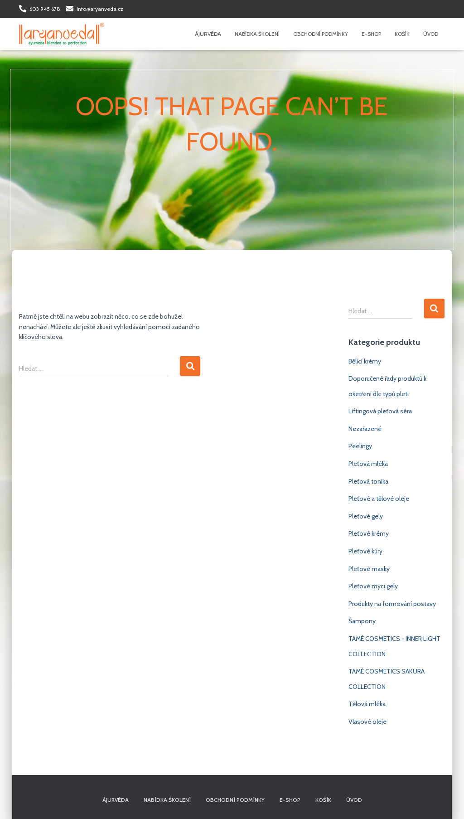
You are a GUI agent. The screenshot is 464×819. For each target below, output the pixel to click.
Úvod (430, 33)
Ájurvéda (208, 33)
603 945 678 (44, 8)
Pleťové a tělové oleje (378, 498)
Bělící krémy (364, 361)
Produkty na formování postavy (392, 604)
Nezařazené (365, 429)
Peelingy (360, 446)
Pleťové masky (369, 569)
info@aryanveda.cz (100, 8)
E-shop (371, 33)
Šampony (362, 621)
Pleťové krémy (368, 533)
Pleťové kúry (365, 551)
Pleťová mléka (368, 464)
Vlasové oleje (367, 721)
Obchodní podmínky (320, 33)
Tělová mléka (367, 704)
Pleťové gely (365, 516)
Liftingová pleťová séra (380, 411)
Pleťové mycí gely (373, 586)
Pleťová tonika (368, 481)
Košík (402, 33)
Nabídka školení (257, 33)
